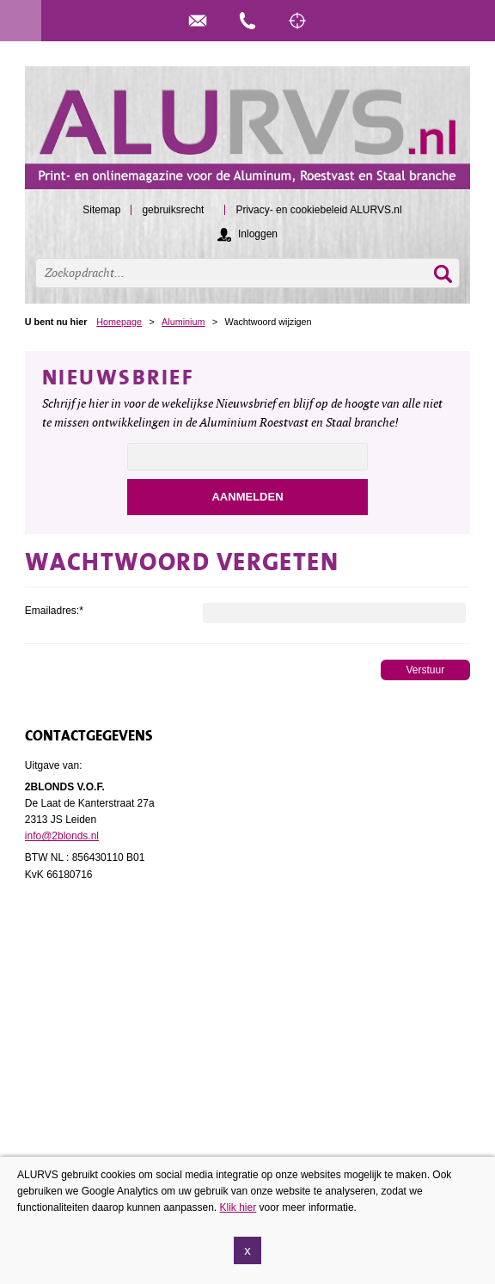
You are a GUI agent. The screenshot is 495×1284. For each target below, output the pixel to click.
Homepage (119, 321)
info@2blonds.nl (62, 836)
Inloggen (258, 234)
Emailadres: (54, 611)
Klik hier (238, 1207)
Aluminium (183, 321)
